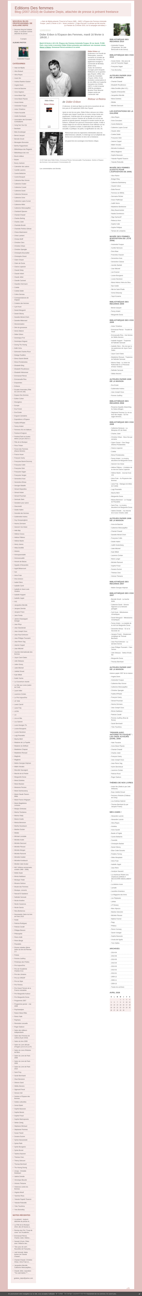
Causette (114, 840)
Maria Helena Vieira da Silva (120, 282)
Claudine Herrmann (21, 284)
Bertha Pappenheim (21, 146)
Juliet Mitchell (19, 668)
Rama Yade (18, 1016)
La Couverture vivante (21, 682)
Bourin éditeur (19, 156)
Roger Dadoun (19, 1027)
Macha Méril (18, 739)
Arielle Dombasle (20, 116)
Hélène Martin (19, 541)
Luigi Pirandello (19, 735)
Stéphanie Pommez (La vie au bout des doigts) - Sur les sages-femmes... (121, 415)
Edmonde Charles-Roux (22, 352)
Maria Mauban (19, 784)
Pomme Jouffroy (19, 958)
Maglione (17, 760)
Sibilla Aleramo (19, 1086)
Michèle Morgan (19, 850)
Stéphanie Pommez (21, 1129)
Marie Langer (115, 559)
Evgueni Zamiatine (20, 416)
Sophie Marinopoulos (21, 1119)
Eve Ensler (18, 412)
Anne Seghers (19, 92)
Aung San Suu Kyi (20, 125)
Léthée (113, 902)
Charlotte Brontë (19, 225)
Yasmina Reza (19, 1196)
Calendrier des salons (21, 166)
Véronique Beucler (20, 1180)
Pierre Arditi (18, 937)
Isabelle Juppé (19, 598)
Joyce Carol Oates (20, 657)
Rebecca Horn (116, 220)
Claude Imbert (19, 274)
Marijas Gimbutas (20, 809)
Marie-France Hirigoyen (22, 800)
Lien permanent (53, 162)
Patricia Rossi (116, 774)
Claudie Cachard (20, 280)
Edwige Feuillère (20, 355)
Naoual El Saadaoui (21, 894)
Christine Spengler (20, 249)
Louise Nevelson (20, 732)
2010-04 (114, 963)
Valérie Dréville (19, 1176)
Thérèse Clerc (19, 1157)
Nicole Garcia (19, 907)
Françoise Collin (19, 465)
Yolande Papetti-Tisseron (22, 1199)
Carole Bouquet (19, 177)
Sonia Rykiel (18, 1105)
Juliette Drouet (19, 671)
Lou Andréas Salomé (118, 801)
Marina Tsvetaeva (20, 812)
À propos (23, 39)
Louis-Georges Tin (20, 725)
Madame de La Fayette (22, 742)
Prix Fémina (18, 985)
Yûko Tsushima (19, 1206)
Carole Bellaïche (20, 173)
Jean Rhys (18, 624)
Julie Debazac (19, 661)
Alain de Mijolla (19, 68)
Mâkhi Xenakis (116, 145)
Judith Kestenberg (117, 545)
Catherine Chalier (20, 184)
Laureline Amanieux (118, 891)
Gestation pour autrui (21, 503)
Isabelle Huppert (19, 595)
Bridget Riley (115, 179)
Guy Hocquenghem (21, 520)
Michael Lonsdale (20, 836)
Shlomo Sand (19, 1083)
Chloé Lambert (19, 236)
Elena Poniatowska (20, 362)
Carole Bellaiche (116, 837)
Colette (16, 287)
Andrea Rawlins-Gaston (22, 82)
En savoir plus (111, 1294)
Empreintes (18, 383)
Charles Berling (19, 218)
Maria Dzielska (19, 780)
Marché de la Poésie (21, 773)
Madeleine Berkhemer (118, 207)
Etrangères (18, 402)
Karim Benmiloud (117, 767)
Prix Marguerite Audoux (22, 994)
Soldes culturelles (20, 1102)
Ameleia (114, 826)
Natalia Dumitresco (117, 214)
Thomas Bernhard (20, 1164)
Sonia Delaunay (116, 293)
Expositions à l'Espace (22, 419)
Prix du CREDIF (19, 978)
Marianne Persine (20, 787)
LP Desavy (115, 905)
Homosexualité (19, 558)
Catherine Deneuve (21, 194)
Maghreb (17, 756)
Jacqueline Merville (20, 605)
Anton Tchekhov (19, 109)
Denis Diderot (19, 331)
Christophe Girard (20, 256)
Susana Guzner (19, 1136)
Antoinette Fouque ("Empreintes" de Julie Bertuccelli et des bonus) (119, 47)
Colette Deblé (19, 291)
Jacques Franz (19, 612)
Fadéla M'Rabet (19, 423)
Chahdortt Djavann (20, 211)
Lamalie (114, 888)
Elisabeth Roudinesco (21, 369)
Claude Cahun (116, 186)
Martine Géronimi (117, 912)
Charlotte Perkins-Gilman (22, 229)
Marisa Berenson (20, 822)
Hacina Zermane (20, 523)
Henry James (18, 544)
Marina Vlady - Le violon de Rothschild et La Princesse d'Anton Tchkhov (120, 365)
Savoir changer (116, 933)
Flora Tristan (18, 445)
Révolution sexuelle (21, 1023)
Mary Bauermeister (117, 210)
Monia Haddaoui (19, 876)
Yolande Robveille (20, 1203)
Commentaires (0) (65, 162)
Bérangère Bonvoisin (21, 142)
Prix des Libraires (20, 974)
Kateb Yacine (18, 678)
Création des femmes (21, 303)
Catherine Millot (19, 204)
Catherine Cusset (20, 187)
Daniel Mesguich (20, 310)
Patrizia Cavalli (19, 927)
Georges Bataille (20, 485)
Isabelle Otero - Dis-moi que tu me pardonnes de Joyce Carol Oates (121, 348)
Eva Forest (18, 409)
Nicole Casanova (20, 904)
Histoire (17, 551)
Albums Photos (19, 42)
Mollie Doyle (18, 873)
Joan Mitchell (18, 648)
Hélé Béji (17, 530)
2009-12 (114, 977)
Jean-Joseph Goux (20, 631)
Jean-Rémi (115, 868)
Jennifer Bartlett (116, 265)
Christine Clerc (19, 242)
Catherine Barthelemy (118, 182)
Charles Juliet (19, 222)
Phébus (113, 926)
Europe (16, 405)
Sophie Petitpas (116, 227)
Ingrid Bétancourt (20, 568)
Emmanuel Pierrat (20, 376)
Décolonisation (19, 324)
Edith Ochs (18, 348)
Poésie (16, 955)
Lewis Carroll (18, 704)
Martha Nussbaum (20, 826)
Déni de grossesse (20, 327)
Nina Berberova (19, 911)
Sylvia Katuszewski (20, 1140)
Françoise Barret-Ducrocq (23, 461)
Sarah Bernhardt (20, 1076)
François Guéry (19, 458)
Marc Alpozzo (115, 908)
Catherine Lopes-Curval (22, 201)
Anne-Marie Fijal (19, 95)
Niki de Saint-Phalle (118, 289)
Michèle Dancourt (20, 843)
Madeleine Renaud (20, 753)
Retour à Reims (97, 99)
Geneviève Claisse (117, 262)
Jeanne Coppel (19, 645)
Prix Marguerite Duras (21, 997)
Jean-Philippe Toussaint (22, 638)
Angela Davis (18, 85)
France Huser (19, 454)
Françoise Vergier (20, 475)
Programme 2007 (20, 1001)
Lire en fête (18, 718)
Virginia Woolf (19, 1192)
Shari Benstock (19, 1079)
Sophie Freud (19, 1116)
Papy (113, 922)
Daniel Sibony (19, 314)
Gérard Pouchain (20, 496)
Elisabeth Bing (19, 365)
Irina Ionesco (18, 579)
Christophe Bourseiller (21, 253)
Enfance (17, 386)
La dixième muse (117, 884)
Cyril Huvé (17, 307)
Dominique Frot (19, 338)
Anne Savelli (115, 830)
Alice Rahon (115, 176)
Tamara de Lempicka (118, 231)
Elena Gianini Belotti (21, 358)
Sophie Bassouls (20, 1109)
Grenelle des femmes (21, 513)
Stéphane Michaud (20, 1126)
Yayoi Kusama (116, 296)
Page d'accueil (81, 23)
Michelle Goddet (19, 857)
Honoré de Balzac (20, 561)
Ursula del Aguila (117, 939)
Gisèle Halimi (18, 510)
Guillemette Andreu (20, 517)
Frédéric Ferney (116, 854)
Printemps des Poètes (21, 962)
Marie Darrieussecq (21, 791)
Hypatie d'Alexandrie (21, 565)
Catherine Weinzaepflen (22, 208)
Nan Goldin (115, 286)
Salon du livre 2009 (21, 1041)
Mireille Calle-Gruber (21, 864)
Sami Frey (17, 1072)
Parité (16, 920)
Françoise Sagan (20, 472)
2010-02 (114, 970)
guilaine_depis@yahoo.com (23, 1278)
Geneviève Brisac (20, 482)
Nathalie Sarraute (20, 897)
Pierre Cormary (116, 929)
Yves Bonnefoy (19, 1210)
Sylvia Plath (18, 1143)
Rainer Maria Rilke (20, 1013)
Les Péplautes (116, 898)
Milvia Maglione (116, 152)
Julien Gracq (18, 664)
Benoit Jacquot (19, 135)
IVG (15, 602)
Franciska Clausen (117, 255)
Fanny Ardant (18, 426)
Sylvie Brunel (18, 1150)
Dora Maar (114, 251)
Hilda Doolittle (19, 548)
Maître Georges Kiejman (22, 763)
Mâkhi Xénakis (19, 767)
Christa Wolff (18, 239)
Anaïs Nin (17, 78)
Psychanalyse (19, 1009)
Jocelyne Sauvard (117, 871)
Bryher (16, 160)
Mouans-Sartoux (20, 883)
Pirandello (17, 944)
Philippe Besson (19, 930)
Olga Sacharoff (116, 217)
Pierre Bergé (18, 941)
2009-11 (114, 980)
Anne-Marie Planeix (21, 99)
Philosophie (18, 934)
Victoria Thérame (20, 1183)
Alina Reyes (18, 75)
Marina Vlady (18, 816)
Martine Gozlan (19, 829)
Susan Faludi (18, 1133)
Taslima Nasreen (20, 1154)
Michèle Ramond (20, 854)
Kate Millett (18, 675)
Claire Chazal (19, 260)
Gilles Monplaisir (116, 857)
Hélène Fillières (19, 537)
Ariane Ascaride (19, 113)
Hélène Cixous (19, 534)
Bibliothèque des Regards (23, 149)
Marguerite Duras (20, 777)
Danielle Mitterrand (20, 320)
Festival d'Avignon (20, 433)
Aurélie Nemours (117, 248)
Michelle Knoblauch (21, 860)
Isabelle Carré (19, 586)
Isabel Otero (18, 582)
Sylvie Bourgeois (20, 1147)
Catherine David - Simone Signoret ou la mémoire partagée (120, 607)
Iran (15, 572)
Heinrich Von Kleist (20, 527)
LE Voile (17, 701)
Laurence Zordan (20, 694)
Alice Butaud (18, 71)
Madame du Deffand (21, 746)
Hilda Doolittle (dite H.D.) (119, 88)
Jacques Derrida (19, 608)
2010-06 (114, 956)
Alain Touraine (116, 742)
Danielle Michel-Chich (21, 317)
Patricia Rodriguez (20, 923)
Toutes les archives (117, 987)
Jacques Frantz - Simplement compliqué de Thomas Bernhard (121, 636)
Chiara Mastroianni (20, 232)
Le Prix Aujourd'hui (20, 697)
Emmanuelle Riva (20, 379)
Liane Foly (17, 708)
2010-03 (114, 966)
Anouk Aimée (18, 102)
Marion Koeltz (19, 819)
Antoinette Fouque (23, 59)
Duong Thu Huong (20, 345)
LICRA (16, 711)
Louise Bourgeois (20, 729)
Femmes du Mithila (117, 193)
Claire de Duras (19, 263)
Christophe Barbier (117, 844)
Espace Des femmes (21, 395)
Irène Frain (18, 575)
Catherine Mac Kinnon (118, 683)
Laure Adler (18, 691)
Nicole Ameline (19, 900)
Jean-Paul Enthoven (21, 635)
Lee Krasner (115, 272)
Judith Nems (115, 203)
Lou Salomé (18, 722)
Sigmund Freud (19, 1089)
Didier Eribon (18, 334)
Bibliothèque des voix (21, 153)
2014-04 (114, 952)
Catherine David (19, 191)
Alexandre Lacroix (117, 816)
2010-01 (114, 973)
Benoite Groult (19, 139)
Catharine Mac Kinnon (22, 180)
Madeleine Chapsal (21, 749)
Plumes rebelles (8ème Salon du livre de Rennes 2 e (22, 950)
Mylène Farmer (116, 919)
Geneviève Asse (19, 479)
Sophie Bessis (19, 1112)
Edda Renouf (115, 189)
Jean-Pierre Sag (19, 642)
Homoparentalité (20, 555)
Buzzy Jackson (19, 163)
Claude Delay (19, 270)
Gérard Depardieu (20, 489)
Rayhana (17, 1020)
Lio (15, 715)
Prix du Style (18, 981)
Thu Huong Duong (20, 1167)
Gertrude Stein (19, 499)
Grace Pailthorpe (117, 200)
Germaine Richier (117, 196)
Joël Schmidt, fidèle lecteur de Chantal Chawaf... (21, 1254)
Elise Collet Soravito (118, 850)
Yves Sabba (115, 943)
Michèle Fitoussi (19, 847)
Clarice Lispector (20, 267)
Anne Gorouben (116, 121)
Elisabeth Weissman (21, 372)
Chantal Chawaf (19, 215)
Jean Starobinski (20, 628)
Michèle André (19, 840)
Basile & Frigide (116, 833)
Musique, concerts (20, 890)
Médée (16, 833)
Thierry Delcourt (19, 1161)
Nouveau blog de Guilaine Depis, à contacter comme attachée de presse (23, 32)
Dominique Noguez (20, 341)
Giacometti (18, 506)
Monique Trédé (19, 880)
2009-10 (114, 984)
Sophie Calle (115, 224)
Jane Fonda (18, 615)
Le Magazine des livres (119, 895)
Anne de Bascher (20, 88)
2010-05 (114, 959)
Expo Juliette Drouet (118, 792)
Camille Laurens (19, 170)
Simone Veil (18, 1093)
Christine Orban (19, 246)
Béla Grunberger (20, 132)
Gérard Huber (19, 492)
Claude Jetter (18, 277)
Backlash (17, 128)
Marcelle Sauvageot (21, 770)
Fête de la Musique (20, 442)
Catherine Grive (19, 198)
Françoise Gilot (19, 468)
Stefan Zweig (18, 1123)
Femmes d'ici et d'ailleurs (22, 430)
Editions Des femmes (34, 8)
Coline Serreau (19, 294)
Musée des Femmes (21, 887)
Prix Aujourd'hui (19, 965)
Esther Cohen (19, 399)
